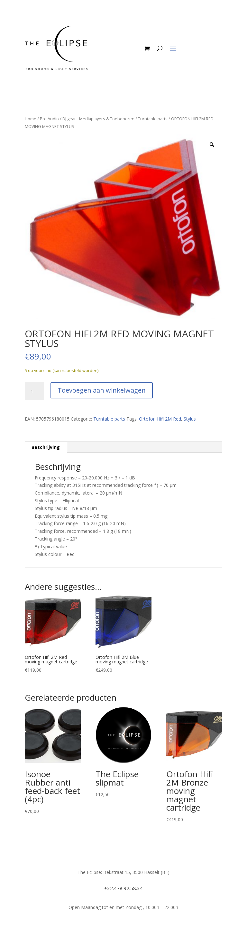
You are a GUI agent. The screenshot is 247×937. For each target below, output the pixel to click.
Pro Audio (49, 119)
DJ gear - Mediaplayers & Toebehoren (98, 119)
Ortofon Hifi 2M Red (160, 419)
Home (30, 119)
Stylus (190, 419)
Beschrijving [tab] (46, 447)
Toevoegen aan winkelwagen (102, 390)
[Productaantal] (34, 391)
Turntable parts (153, 119)
